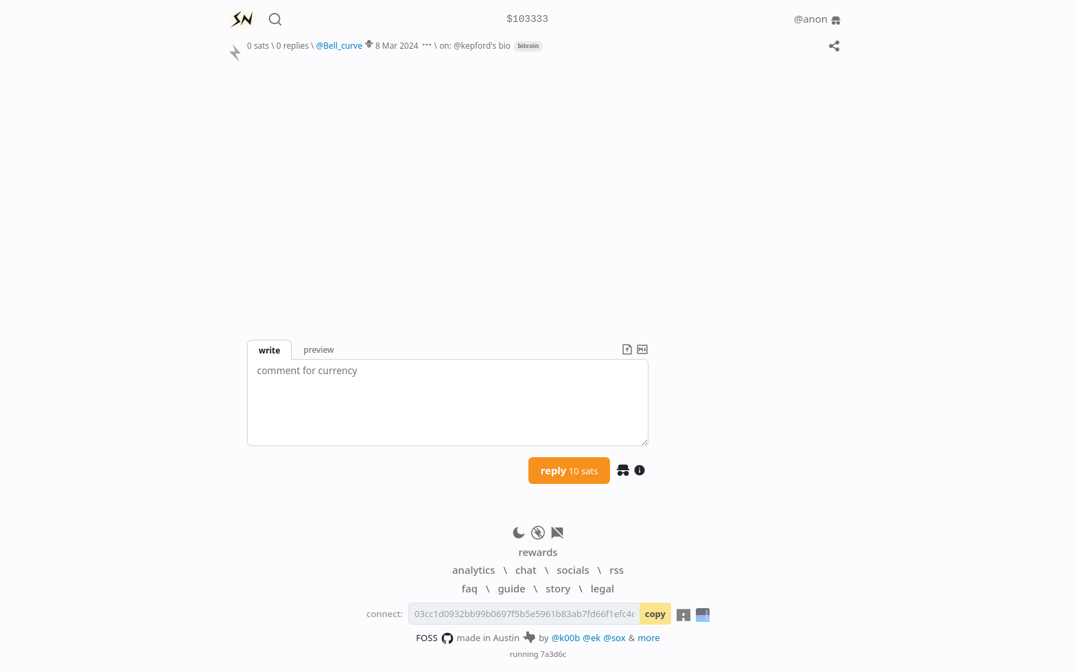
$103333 (527, 19)
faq (470, 588)
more (649, 638)
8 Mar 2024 (397, 45)
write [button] (269, 350)
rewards (537, 552)
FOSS (435, 638)
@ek (591, 638)
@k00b (566, 638)
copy (655, 613)
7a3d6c (554, 654)
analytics (473, 570)
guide (511, 588)
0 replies (293, 45)
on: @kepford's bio (475, 45)
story (558, 588)
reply (569, 470)
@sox (614, 638)
